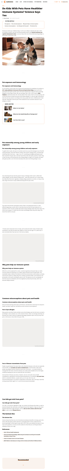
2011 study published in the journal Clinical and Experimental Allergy (18, 90)
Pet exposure (7, 23)
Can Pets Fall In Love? (19, 120)
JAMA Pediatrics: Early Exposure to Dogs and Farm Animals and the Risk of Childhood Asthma (23, 440)
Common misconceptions (10, 26)
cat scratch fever (40, 376)
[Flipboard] (58, 1)
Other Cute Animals (28, 1)
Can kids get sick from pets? (23, 26)
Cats (21, 1)
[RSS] (59, 1)
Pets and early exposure (16, 23)
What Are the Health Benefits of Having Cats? (25, 114)
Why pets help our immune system (30, 23)
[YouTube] (56, 1)
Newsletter (64, 1)
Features (45, 1)
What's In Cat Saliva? (18, 108)
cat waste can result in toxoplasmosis (19, 367)
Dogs (17, 1)
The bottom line (33, 26)
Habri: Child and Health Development (11, 432)
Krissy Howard (6, 18)
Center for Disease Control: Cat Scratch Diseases (14, 438)
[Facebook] (54, 1)
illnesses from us (16, 410)
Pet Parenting (37, 1)
